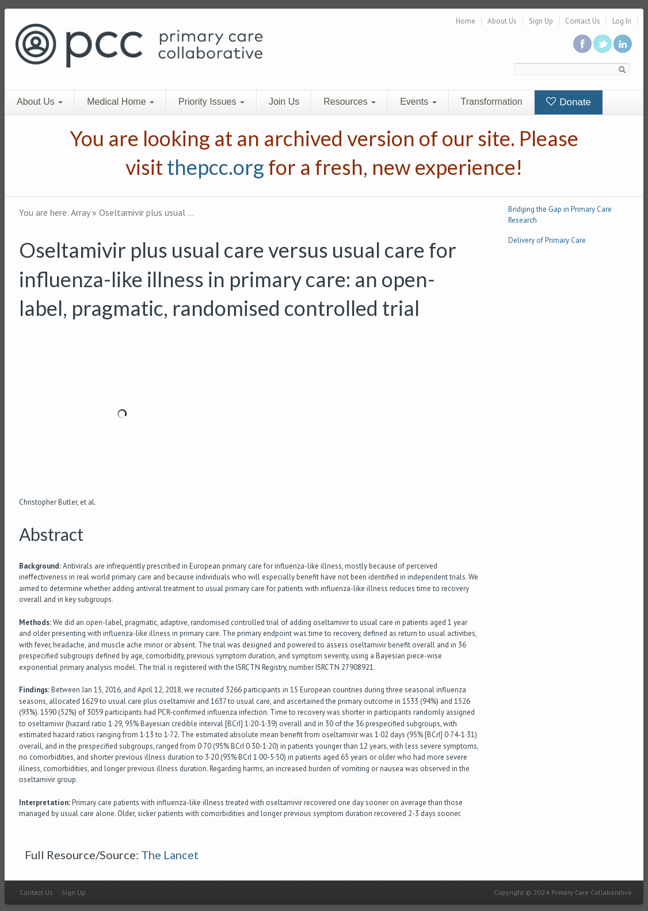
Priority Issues (211, 101)
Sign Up (541, 21)
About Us (502, 21)
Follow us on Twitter (602, 44)
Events (418, 101)
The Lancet (170, 855)
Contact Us (582, 21)
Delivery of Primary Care (547, 240)
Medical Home (120, 101)
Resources (349, 101)
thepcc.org (215, 167)
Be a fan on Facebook (582, 44)
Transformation (492, 101)
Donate (569, 102)
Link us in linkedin (622, 44)
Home (465, 21)
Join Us (284, 101)
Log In (621, 21)
